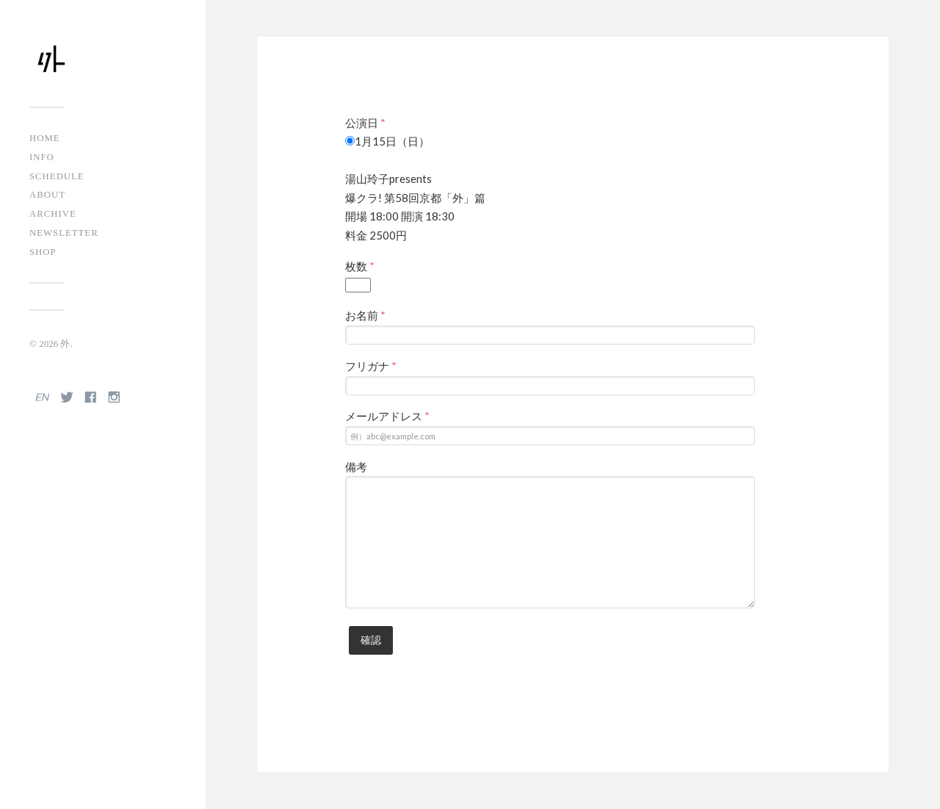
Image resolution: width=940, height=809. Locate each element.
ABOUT (47, 195)
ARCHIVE (52, 214)
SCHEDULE (56, 176)
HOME (44, 138)
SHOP (43, 252)
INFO (41, 157)
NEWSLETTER (63, 233)
